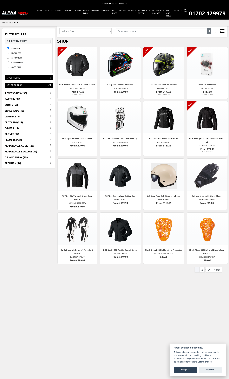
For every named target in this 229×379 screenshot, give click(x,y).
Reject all (210, 370)
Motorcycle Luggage (158, 12)
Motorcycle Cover (144, 12)
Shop (47, 11)
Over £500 (16, 67)
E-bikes (114, 12)
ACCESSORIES (56, 11)
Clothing (106, 11)
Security (178, 11)
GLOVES (122, 11)
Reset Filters (28, 85)
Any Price (15, 48)
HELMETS (132, 11)
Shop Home (28, 77)
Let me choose (205, 362)
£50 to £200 (16, 58)
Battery (68, 11)
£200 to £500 (17, 62)
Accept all (185, 370)
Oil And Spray (168, 13)
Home (39, 11)
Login (122, 3)
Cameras (95, 11)
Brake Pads (86, 12)
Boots (78, 11)
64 (209, 269)
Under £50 (16, 53)
